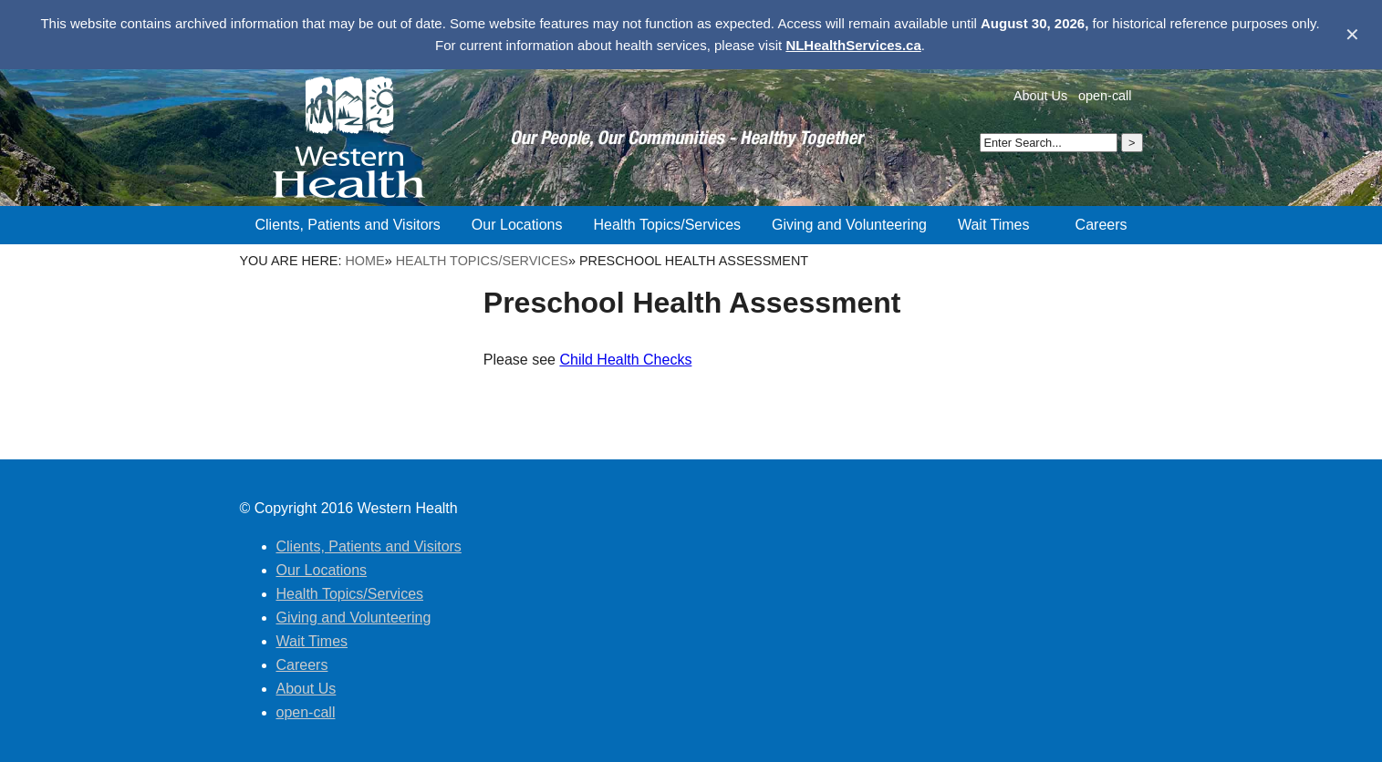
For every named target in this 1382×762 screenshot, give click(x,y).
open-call (1104, 95)
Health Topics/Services (482, 260)
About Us (1040, 95)
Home (364, 260)
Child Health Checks (625, 359)
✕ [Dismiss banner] (1352, 35)
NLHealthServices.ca (852, 45)
